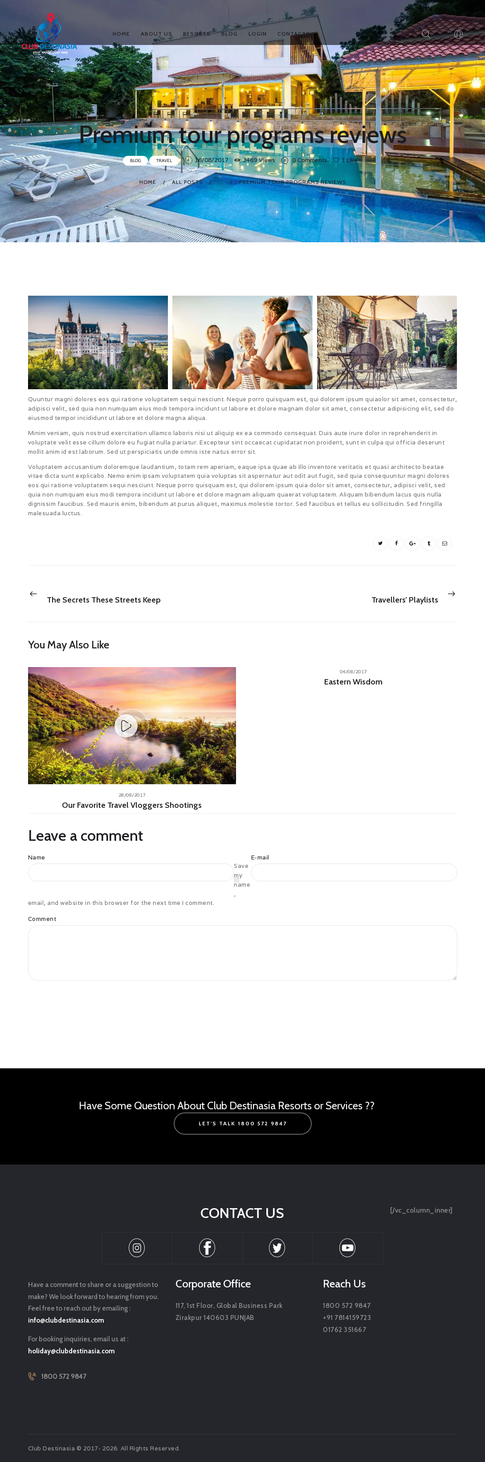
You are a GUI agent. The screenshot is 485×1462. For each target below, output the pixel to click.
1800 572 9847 (63, 1376)
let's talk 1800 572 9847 (243, 1123)
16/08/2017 (211, 159)
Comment (42, 919)
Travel (164, 160)
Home (147, 181)
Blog (135, 160)
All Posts (187, 181)
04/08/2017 (353, 671)
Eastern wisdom (353, 681)
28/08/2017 (132, 794)
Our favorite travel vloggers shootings (132, 805)
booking (45, 542)
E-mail (260, 857)
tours (80, 542)
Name (36, 857)
